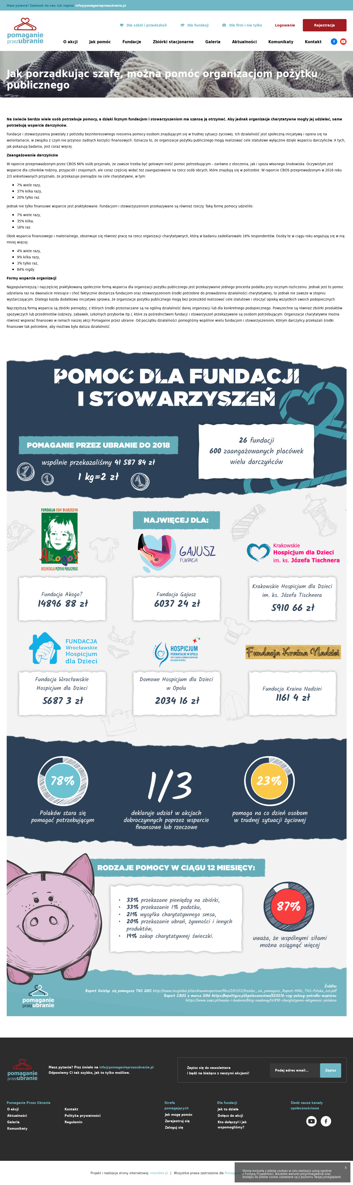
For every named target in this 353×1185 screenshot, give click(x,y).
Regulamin (73, 1122)
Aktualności (244, 41)
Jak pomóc (100, 41)
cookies (282, 1170)
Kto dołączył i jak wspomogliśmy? (232, 1124)
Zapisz (330, 1070)
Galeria (212, 41)
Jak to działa (228, 1109)
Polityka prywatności (83, 1115)
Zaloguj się (174, 1127)
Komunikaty (280, 41)
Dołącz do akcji (230, 1115)
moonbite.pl (159, 1173)
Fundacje (131, 41)
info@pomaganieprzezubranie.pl (100, 5)
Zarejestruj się (177, 1121)
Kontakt (313, 41)
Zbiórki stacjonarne (173, 41)
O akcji (70, 41)
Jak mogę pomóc (178, 1114)
